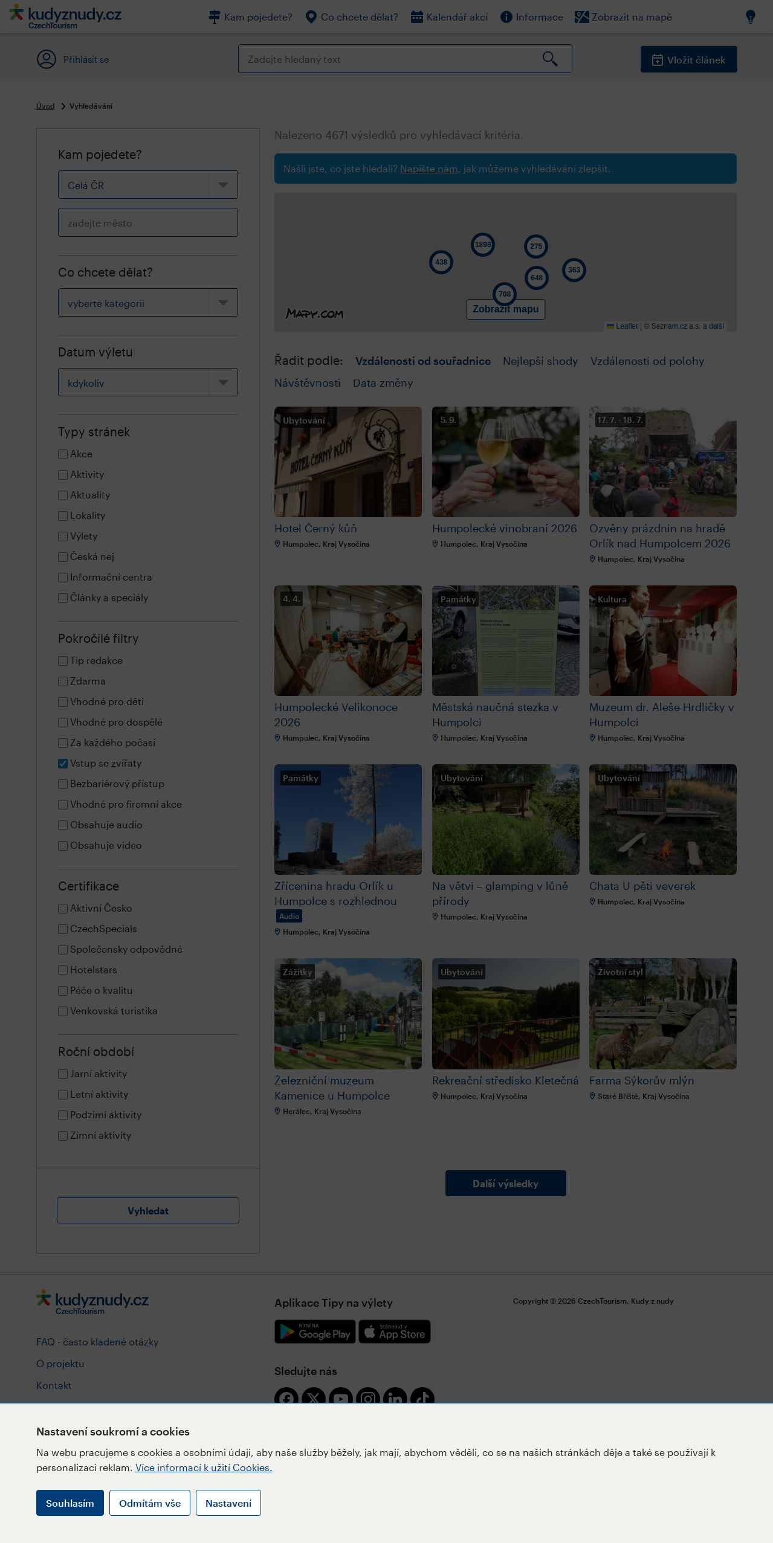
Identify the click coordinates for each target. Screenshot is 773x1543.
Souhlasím (70, 1503)
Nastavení (228, 1503)
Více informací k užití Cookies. (204, 1467)
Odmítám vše (150, 1503)
